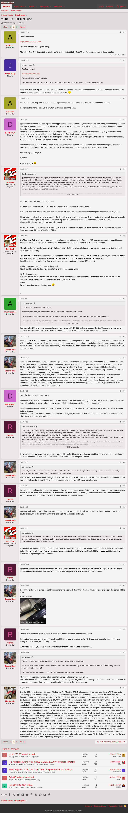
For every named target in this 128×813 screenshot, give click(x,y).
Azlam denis (13, 764)
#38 (124, 629)
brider (11, 780)
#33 (124, 486)
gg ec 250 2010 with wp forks (22, 754)
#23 (124, 98)
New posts (5, 10)
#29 (124, 357)
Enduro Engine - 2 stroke (34, 787)
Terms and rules (100, 806)
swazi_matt (117, 756)
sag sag (11, 757)
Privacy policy (112, 806)
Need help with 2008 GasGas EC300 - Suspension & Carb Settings (40, 769)
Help (121, 806)
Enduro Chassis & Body (32, 780)
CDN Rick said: (27, 303)
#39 (124, 652)
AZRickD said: (27, 65)
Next (22, 27)
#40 (124, 688)
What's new (18, 6)
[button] (25, 6)
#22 (124, 60)
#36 (124, 564)
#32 (124, 462)
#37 (124, 586)
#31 (124, 422)
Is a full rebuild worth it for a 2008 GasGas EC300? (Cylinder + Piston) (42, 762)
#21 (124, 32)
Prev (6, 27)
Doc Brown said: (28, 174)
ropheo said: (26, 467)
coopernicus (7, 23)
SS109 (118, 787)
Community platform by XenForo (64, 811)
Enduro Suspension (32, 757)
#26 (124, 236)
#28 (124, 336)
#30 (124, 391)
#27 (124, 299)
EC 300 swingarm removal (21, 777)
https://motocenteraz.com (30, 41)
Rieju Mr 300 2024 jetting (20, 785)
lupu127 (11, 787)
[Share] (120, 32)
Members (58, 6)
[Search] (121, 6)
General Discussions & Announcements (41, 764)
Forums (6, 6)
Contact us (88, 806)
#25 (124, 169)
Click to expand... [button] (73, 194)
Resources (44, 6)
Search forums (16, 10)
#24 (124, 119)
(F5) (119, 764)
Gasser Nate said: (28, 427)
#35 (124, 528)
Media (31, 6)
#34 (124, 507)
